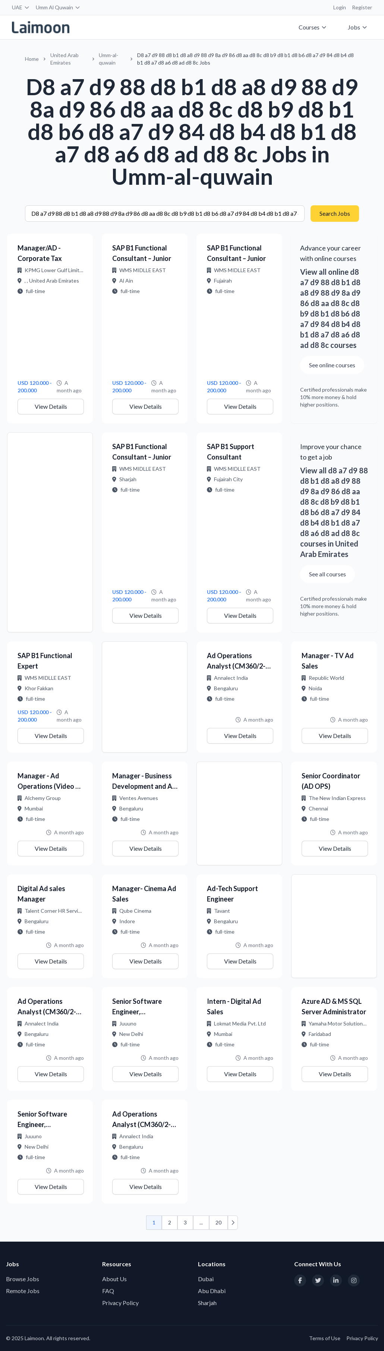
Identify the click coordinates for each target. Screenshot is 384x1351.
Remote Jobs (23, 1290)
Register (362, 7)
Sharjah (207, 1302)
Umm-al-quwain (108, 59)
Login (339, 7)
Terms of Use (324, 1338)
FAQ (108, 1290)
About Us (114, 1278)
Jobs (358, 27)
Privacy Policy (120, 1302)
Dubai (206, 1278)
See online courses (332, 364)
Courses (313, 27)
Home (32, 59)
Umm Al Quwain (58, 7)
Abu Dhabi (212, 1290)
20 (218, 1222)
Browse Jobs (22, 1278)
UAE (21, 7)
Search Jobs (335, 213)
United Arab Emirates (64, 59)
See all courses (327, 574)
